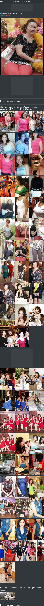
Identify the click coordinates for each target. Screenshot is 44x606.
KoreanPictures (22, 1)
